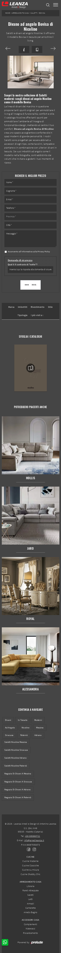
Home (7, 13)
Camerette (30, 907)
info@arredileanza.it (34, 840)
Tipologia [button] (22, 315)
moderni (38, 720)
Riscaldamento (30, 932)
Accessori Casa (30, 919)
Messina (40, 727)
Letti (30, 899)
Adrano (37, 735)
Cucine (30, 856)
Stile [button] (50, 306)
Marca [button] (11, 306)
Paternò (24, 735)
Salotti (34, 13)
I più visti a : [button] (37, 315)
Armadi (30, 903)
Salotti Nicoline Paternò (15, 765)
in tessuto (22, 720)
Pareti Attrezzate (30, 890)
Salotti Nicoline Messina (15, 742)
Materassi (30, 928)
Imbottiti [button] (22, 306)
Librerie (30, 886)
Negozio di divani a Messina (17, 773)
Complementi (30, 924)
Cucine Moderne (30, 861)
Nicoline (25, 727)
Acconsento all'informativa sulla (29, 251)
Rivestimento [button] (38, 306)
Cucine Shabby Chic (30, 874)
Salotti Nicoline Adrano (15, 758)
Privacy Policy (44, 251)
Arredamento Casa (20, 13)
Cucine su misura (30, 869)
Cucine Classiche (30, 865)
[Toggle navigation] (55, 5)
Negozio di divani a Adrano (17, 789)
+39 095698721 (32, 836)
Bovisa (42, 13)
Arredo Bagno (30, 912)
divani (8, 720)
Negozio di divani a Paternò (17, 797)
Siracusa (9, 735)
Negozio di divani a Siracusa (18, 781)
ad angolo (10, 727)
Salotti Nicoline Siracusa (16, 750)
